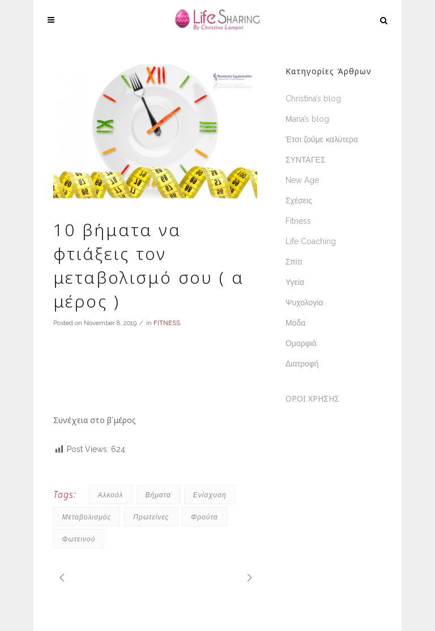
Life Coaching (310, 241)
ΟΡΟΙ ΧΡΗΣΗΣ (312, 398)
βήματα (158, 495)
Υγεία (294, 282)
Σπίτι (293, 261)
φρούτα (204, 517)
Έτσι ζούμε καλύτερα (321, 139)
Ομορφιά (301, 343)
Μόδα (295, 322)
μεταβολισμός (87, 517)
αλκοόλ (110, 495)
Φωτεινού (79, 539)
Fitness (298, 220)
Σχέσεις (298, 200)
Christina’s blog (313, 98)
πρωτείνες (151, 517)
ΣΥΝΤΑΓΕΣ (305, 159)
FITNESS (166, 323)
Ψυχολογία (304, 302)
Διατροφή (302, 363)
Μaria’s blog (307, 118)
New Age (302, 180)
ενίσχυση (210, 495)
